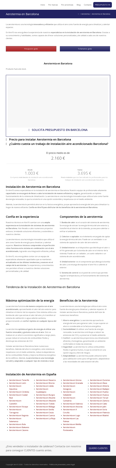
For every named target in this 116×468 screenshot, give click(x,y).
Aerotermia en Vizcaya (18, 406)
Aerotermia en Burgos (45, 395)
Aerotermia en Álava (98, 383)
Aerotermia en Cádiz (98, 404)
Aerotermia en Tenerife (19, 380)
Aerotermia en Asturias (73, 406)
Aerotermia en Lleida (45, 386)
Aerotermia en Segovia (18, 415)
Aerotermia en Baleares (19, 427)
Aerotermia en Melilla (72, 424)
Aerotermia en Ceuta (45, 412)
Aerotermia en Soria (98, 409)
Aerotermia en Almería (99, 386)
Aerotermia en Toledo (45, 404)
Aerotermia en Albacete (46, 400)
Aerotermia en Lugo (71, 415)
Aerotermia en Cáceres (18, 430)
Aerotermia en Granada (73, 383)
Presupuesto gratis (31, 49)
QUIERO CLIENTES (98, 448)
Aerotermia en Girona (72, 380)
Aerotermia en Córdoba (19, 392)
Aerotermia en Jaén (98, 406)
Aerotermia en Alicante (45, 398)
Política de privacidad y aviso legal (62, 464)
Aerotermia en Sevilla (45, 409)
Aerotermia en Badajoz (99, 389)
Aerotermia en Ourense (100, 380)
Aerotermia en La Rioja (45, 418)
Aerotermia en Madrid (99, 415)
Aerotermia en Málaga (45, 406)
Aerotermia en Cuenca (45, 415)
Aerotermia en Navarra (46, 380)
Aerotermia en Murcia (45, 383)
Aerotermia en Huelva (99, 392)
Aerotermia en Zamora (99, 400)
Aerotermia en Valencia (73, 404)
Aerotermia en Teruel (99, 398)
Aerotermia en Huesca (99, 395)
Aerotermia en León (17, 383)
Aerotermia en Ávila (17, 424)
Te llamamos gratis (85, 49)
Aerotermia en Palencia (99, 412)
